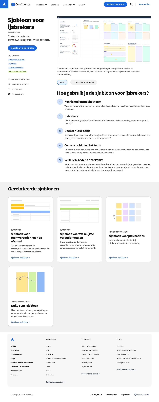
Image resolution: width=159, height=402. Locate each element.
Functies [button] (41, 4)
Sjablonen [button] (69, 4)
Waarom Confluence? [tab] (84, 82)
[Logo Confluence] (20, 4)
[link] (145, 4)
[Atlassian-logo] (4, 4)
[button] (82, 4)
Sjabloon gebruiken (22, 48)
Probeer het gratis (115, 4)
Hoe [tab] (62, 82)
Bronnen (55, 4)
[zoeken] (131, 4)
